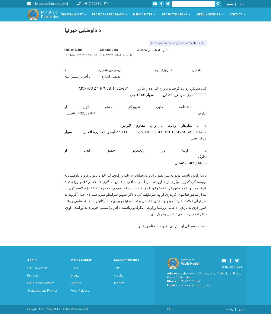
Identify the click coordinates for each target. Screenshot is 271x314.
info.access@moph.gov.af (47, 4)
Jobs (117, 268)
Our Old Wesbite (37, 268)
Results (118, 275)
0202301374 (232, 267)
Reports (75, 283)
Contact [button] (235, 14)
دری (241, 3)
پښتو (230, 3)
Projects (32, 275)
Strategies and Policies (42, 290)
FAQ (170, 309)
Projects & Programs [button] (108, 14)
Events (74, 275)
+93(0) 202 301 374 (93, 3)
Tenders (119, 283)
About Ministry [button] (72, 14)
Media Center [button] (142, 14)
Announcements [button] (208, 14)
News (74, 268)
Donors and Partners (40, 283)
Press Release (79, 290)
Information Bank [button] (174, 14)
